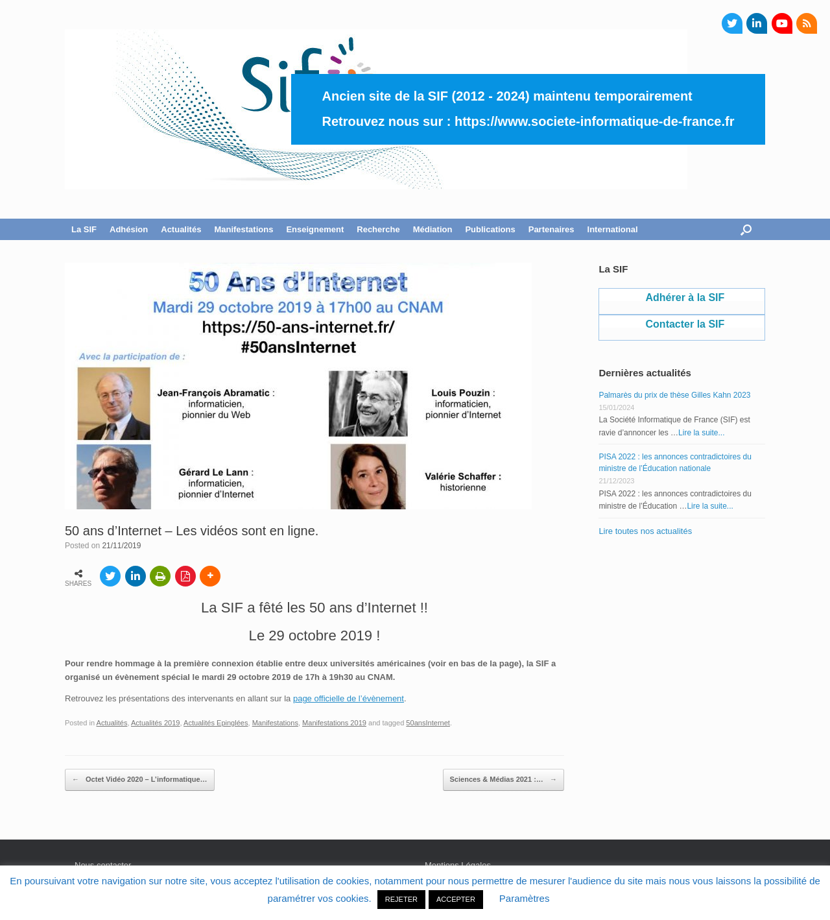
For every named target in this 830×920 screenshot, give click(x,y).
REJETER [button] (401, 899)
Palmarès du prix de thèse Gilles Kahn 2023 (674, 395)
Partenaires (551, 229)
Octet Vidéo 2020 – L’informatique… (140, 779)
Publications (490, 229)
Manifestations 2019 (334, 723)
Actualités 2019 (155, 723)
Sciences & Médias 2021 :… (503, 779)
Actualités (181, 229)
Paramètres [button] (524, 898)
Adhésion (129, 229)
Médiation (433, 229)
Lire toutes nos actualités (645, 531)
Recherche (378, 229)
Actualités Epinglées (216, 723)
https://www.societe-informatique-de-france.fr (595, 121)
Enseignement (315, 229)
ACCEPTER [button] (455, 899)
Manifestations (243, 229)
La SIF (84, 229)
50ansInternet (428, 723)
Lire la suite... (701, 432)
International (612, 229)
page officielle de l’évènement (348, 698)
